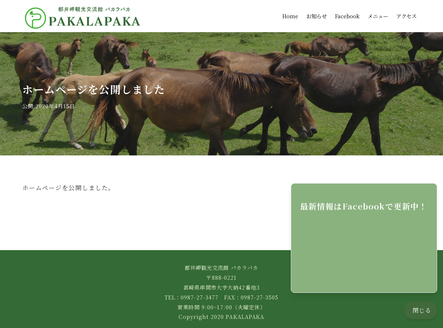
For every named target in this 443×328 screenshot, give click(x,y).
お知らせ (316, 12)
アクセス (406, 12)
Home (290, 12)
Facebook (347, 12)
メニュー (378, 12)
